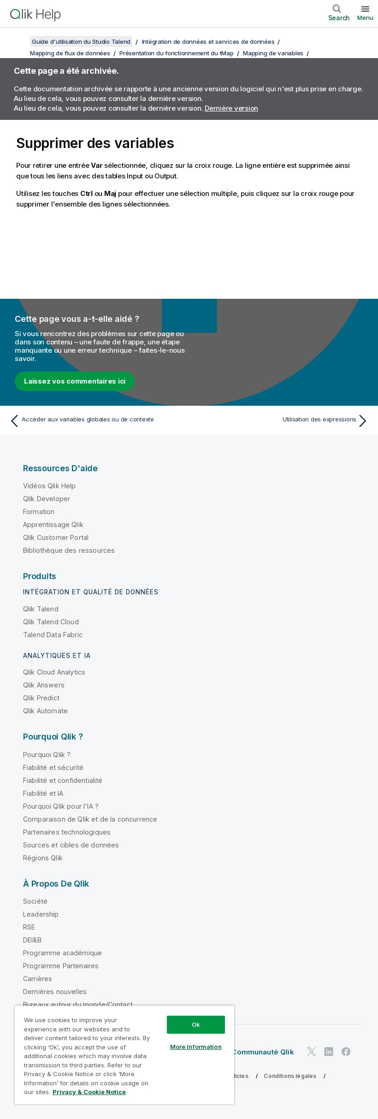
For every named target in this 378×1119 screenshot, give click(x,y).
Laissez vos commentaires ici (74, 381)
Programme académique (62, 953)
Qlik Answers (44, 685)
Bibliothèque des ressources (69, 550)
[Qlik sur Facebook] (346, 1051)
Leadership (41, 914)
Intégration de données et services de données (208, 41)
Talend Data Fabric (53, 635)
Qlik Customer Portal (56, 537)
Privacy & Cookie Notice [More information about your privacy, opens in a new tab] (89, 1091)
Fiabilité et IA (43, 793)
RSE (29, 927)
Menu (365, 17)
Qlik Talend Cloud (51, 622)
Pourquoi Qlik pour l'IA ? (61, 806)
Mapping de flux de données (70, 53)
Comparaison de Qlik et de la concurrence (90, 819)
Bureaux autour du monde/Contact (78, 1004)
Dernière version (231, 108)
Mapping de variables (273, 53)
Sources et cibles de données (71, 845)
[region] (124, 1054)
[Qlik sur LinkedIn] (329, 1051)
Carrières (37, 979)
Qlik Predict (41, 698)
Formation (38, 511)
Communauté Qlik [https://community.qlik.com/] (262, 1052)
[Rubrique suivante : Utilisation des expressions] (282, 421)
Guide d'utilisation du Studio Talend (81, 41)
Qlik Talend (41, 609)
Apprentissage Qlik (53, 524)
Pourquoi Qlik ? (47, 754)
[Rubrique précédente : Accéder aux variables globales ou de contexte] (96, 421)
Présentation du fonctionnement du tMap (176, 53)
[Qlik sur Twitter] (312, 1051)
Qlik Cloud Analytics (54, 672)
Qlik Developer (46, 499)
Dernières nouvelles (55, 991)
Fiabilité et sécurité (53, 767)
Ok (196, 1024)
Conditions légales (290, 1075)
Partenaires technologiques (67, 832)
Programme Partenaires (61, 966)
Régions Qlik (43, 858)
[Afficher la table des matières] (18, 41)
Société (35, 901)
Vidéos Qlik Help (49, 486)
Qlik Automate (45, 711)
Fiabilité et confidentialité (62, 780)
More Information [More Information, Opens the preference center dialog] (196, 1046)
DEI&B (32, 940)
